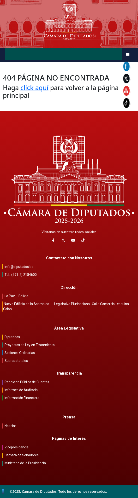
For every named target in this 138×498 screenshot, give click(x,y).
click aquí (34, 87)
